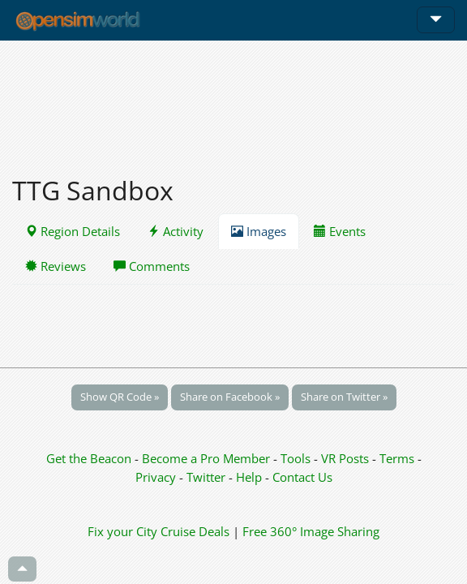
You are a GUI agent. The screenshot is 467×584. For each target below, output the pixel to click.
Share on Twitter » (344, 396)
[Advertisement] (233, 99)
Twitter (205, 477)
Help (249, 477)
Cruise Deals (195, 531)
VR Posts (346, 458)
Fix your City (122, 531)
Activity (176, 231)
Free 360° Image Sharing (310, 531)
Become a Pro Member (207, 458)
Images (258, 231)
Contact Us (302, 477)
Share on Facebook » (230, 396)
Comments (152, 266)
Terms (398, 458)
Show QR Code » (119, 396)
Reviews (55, 266)
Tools (297, 458)
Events (340, 231)
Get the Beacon (88, 458)
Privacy (155, 477)
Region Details (72, 231)
